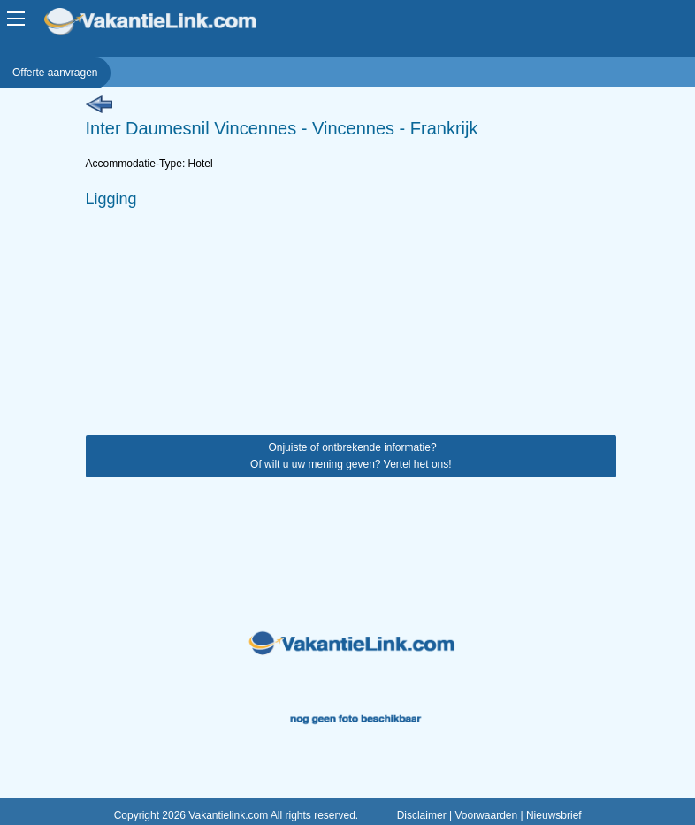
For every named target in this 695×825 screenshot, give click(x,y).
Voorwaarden (485, 815)
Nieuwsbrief (554, 815)
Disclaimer (422, 815)
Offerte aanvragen (55, 72)
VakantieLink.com (162, 23)
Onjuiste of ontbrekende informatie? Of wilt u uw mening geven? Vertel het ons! (350, 455)
